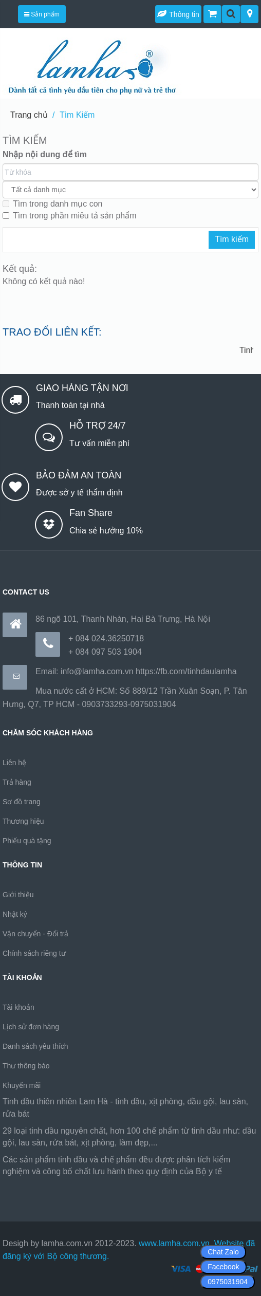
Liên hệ (14, 762)
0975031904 (228, 1282)
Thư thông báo (26, 1066)
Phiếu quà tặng (27, 841)
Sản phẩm (42, 14)
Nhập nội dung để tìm (45, 154)
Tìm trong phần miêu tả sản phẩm (70, 215)
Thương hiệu (23, 821)
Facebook (223, 1267)
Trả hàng (17, 782)
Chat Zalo (223, 1252)
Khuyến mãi (22, 1085)
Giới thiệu (18, 895)
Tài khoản (18, 1007)
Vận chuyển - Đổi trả (35, 934)
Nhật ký (15, 914)
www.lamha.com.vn (174, 1243)
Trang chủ (29, 114)
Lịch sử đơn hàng (31, 1027)
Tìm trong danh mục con (53, 203)
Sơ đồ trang (22, 802)
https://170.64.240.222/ (45, 1184)
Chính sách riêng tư (34, 953)
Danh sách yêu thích (35, 1046)
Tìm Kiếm (77, 114)
